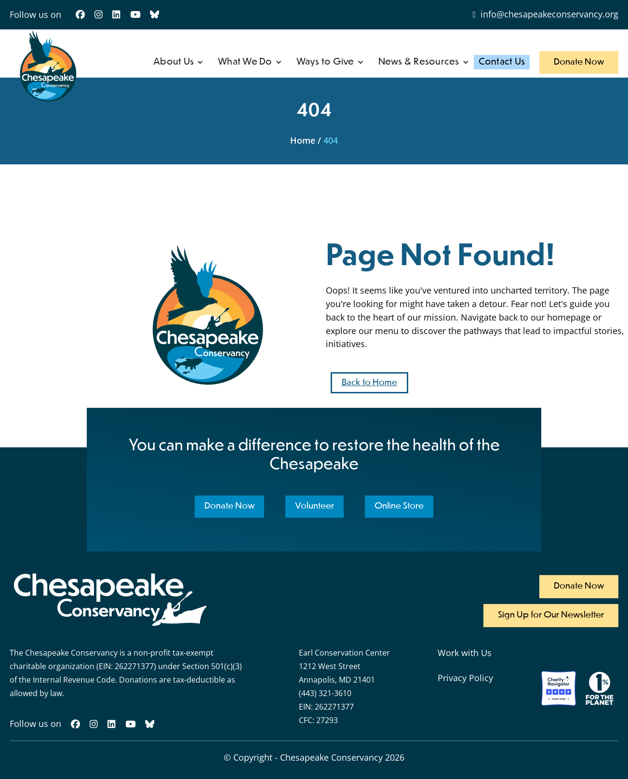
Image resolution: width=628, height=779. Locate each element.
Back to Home (369, 382)
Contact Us (502, 62)
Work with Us (465, 652)
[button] (178, 62)
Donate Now (579, 62)
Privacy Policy (465, 678)
